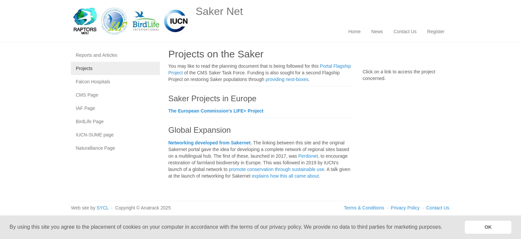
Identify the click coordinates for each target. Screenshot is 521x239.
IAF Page (85, 108)
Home (354, 31)
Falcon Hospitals (93, 81)
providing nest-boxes (286, 79)
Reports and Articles (96, 55)
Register (436, 31)
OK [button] (488, 227)
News (377, 31)
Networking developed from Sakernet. (210, 142)
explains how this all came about (285, 176)
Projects (84, 68)
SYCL (103, 207)
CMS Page (87, 95)
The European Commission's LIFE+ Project (215, 111)
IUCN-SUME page (95, 134)
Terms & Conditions (364, 207)
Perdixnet (308, 156)
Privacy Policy (406, 207)
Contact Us (405, 31)
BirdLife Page (90, 121)
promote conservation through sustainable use (276, 169)
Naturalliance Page (95, 148)
